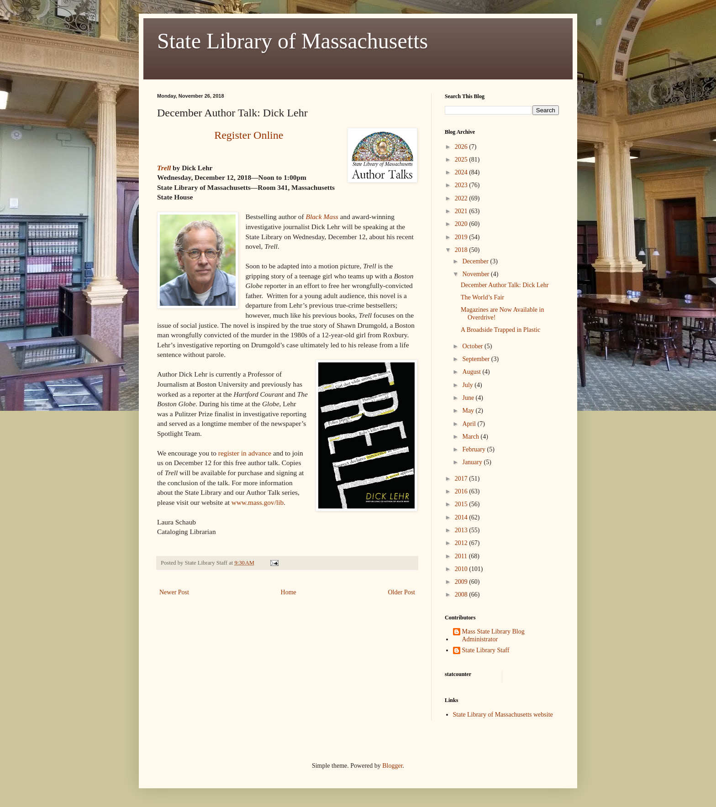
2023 (462, 185)
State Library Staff (486, 650)
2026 (462, 146)
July (468, 385)
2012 (462, 543)
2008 (462, 594)
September (476, 359)
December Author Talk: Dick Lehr (504, 285)
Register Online (248, 135)
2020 (462, 223)
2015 (462, 504)
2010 (462, 569)
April (469, 423)
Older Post (402, 592)
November (476, 274)
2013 (462, 530)
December (476, 261)
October (473, 346)
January (473, 462)
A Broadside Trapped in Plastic (500, 329)
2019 (462, 237)
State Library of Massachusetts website (503, 714)
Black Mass (321, 216)
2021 (462, 211)
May (468, 410)
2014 (462, 517)
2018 (462, 249)
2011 (462, 556)
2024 (462, 172)
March (471, 436)
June (468, 397)
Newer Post (174, 592)
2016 (462, 491)
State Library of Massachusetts (292, 41)
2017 (462, 478)
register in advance (244, 453)
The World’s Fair (482, 297)
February (474, 449)
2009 (462, 581)
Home (288, 592)
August (472, 371)
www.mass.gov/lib (258, 502)
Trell (164, 168)
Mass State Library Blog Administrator (493, 635)
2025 (462, 159)
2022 (462, 198)
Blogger (392, 765)
